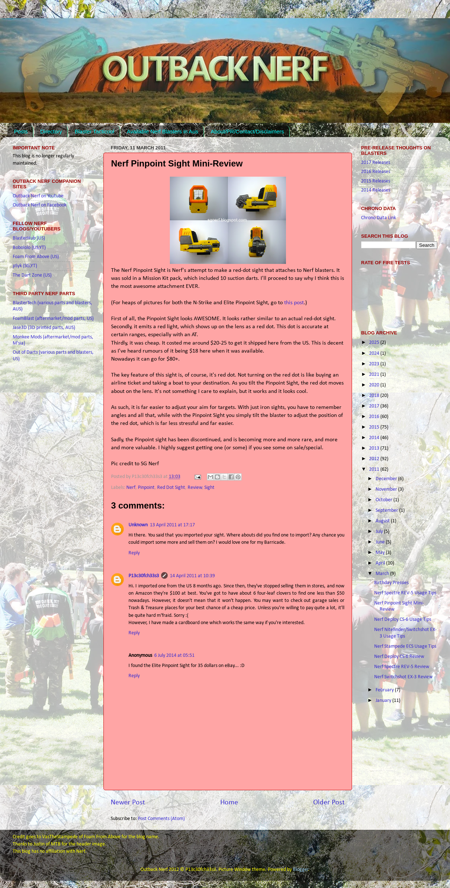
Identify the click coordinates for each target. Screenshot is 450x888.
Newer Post (128, 802)
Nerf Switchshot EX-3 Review (403, 677)
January (384, 700)
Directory (51, 131)
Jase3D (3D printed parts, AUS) (44, 327)
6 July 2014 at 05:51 (174, 655)
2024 (374, 353)
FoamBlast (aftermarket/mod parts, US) (53, 318)
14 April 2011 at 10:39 (192, 576)
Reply (134, 553)
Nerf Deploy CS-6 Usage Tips (402, 619)
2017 (374, 406)
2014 (374, 438)
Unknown (138, 525)
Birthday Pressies (391, 583)
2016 (374, 416)
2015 (374, 427)
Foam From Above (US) (36, 257)
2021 (374, 374)
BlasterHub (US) (29, 238)
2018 (374, 395)
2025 (374, 342)
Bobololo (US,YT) (29, 247)
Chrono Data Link (378, 218)
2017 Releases (375, 162)
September (387, 510)
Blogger (300, 869)
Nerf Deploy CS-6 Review (399, 656)
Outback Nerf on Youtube (38, 196)
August (383, 521)
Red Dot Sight (171, 487)
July (380, 531)
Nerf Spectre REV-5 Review (401, 667)
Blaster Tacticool (94, 131)
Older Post (329, 802)
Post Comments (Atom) (161, 818)
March (383, 573)
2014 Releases (375, 190)
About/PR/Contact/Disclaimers (247, 131)
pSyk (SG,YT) (25, 266)
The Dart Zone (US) (32, 275)
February (385, 690)
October (384, 500)
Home (229, 802)
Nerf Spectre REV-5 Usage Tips (405, 593)
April (381, 563)
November (387, 489)
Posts (21, 131)
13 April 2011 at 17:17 (172, 525)
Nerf (130, 487)
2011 (374, 469)
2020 (374, 385)
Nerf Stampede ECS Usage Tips (405, 646)
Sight (209, 487)
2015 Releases (375, 181)
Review (195, 487)
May (381, 552)
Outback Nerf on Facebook (39, 205)
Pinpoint (146, 487)
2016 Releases (375, 171)
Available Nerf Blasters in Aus (162, 131)
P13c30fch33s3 (143, 576)
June (381, 542)
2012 (374, 459)
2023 (374, 364)
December (387, 479)
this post (294, 303)
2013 (374, 448)
